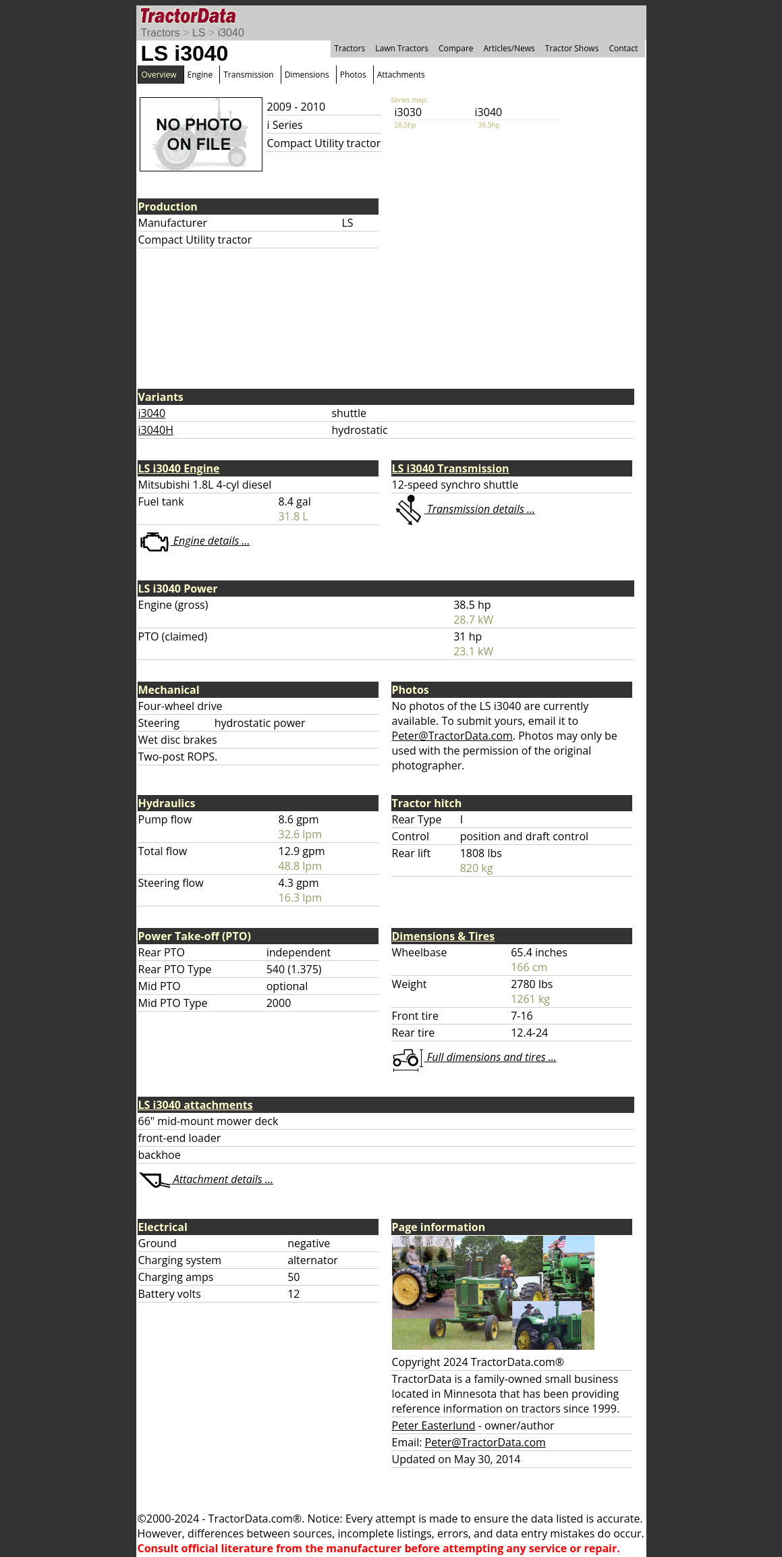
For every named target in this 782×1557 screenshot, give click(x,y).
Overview (159, 74)
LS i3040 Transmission (450, 468)
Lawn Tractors (401, 48)
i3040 (231, 32)
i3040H (155, 429)
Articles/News (509, 48)
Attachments (401, 74)
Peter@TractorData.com (452, 735)
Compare (456, 48)
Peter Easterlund (434, 1425)
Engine (200, 74)
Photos (353, 74)
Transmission (248, 74)
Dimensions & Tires (443, 936)
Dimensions (307, 74)
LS (199, 32)
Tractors (160, 32)
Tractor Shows (572, 48)
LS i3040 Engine (179, 468)
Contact (623, 48)
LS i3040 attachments (195, 1104)
